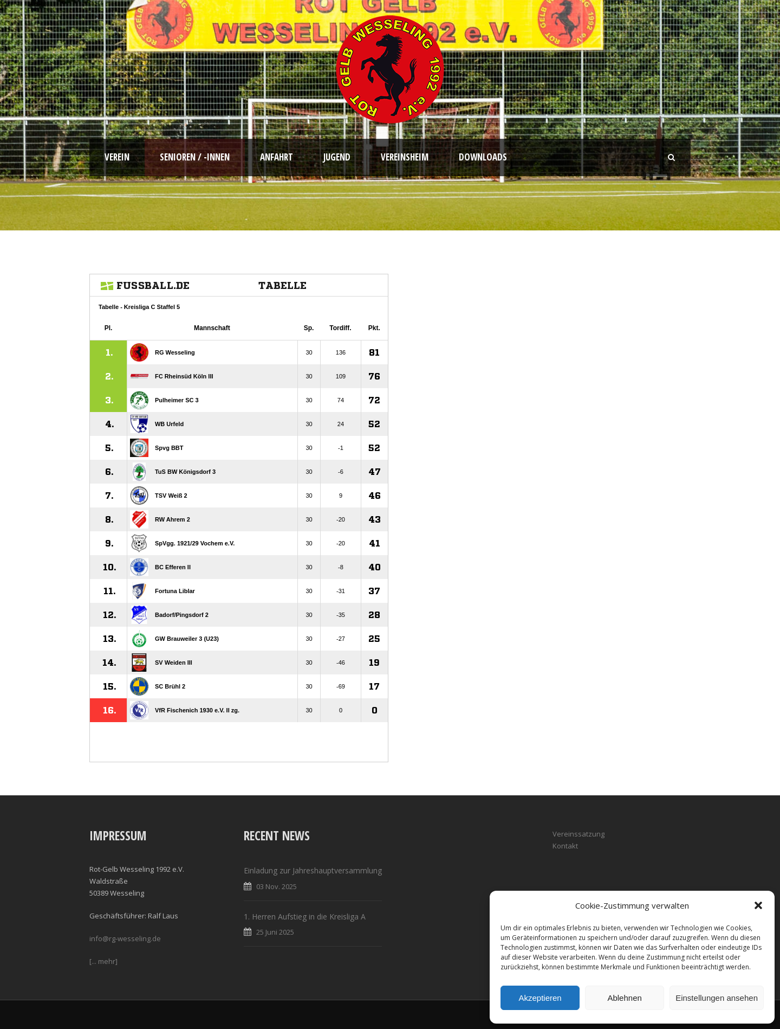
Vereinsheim (404, 157)
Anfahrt (276, 157)
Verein (117, 157)
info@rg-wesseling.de (125, 938)
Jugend (336, 157)
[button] (758, 905)
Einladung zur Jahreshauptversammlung (313, 870)
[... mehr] (103, 961)
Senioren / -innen (195, 157)
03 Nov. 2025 (276, 886)
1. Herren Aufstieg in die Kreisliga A (305, 916)
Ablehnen (624, 997)
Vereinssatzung (578, 834)
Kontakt (565, 846)
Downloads (483, 157)
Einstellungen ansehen (716, 997)
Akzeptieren (539, 997)
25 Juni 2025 (275, 932)
